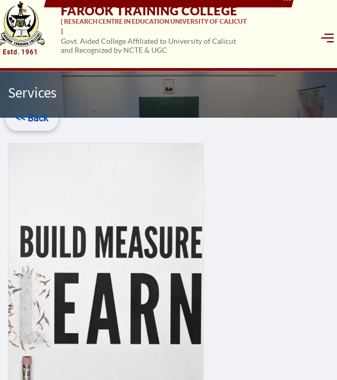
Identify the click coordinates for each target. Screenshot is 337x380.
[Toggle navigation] (327, 38)
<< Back (32, 118)
